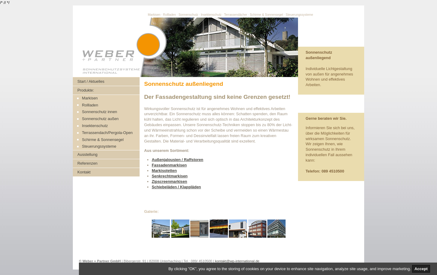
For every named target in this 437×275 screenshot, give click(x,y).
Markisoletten (164, 170)
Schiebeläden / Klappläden (176, 187)
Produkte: (85, 90)
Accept (421, 269)
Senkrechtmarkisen (170, 176)
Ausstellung (87, 154)
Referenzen (87, 163)
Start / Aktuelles (90, 81)
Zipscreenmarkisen (169, 181)
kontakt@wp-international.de (237, 261)
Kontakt (83, 172)
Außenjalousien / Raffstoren (177, 159)
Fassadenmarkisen (169, 165)
